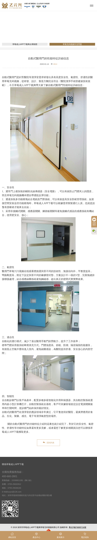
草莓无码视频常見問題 (64, 31)
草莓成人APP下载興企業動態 (24, 44)
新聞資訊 (48, 31)
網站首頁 (38, 31)
